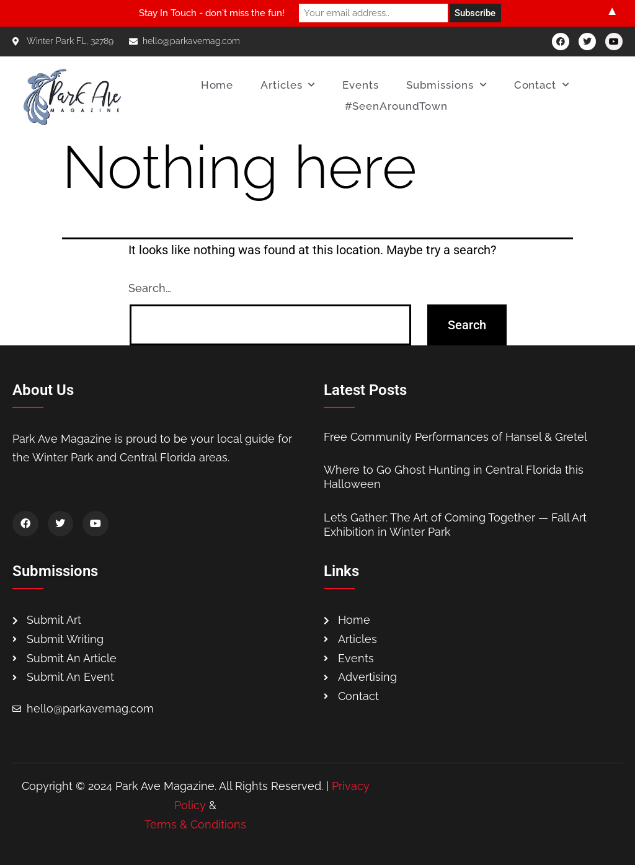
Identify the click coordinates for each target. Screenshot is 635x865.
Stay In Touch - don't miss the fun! (212, 13)
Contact (541, 85)
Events (360, 85)
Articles (287, 85)
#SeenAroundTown (396, 106)
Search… (149, 288)
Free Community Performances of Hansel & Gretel (455, 436)
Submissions (446, 85)
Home (217, 85)
